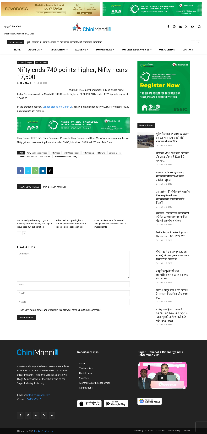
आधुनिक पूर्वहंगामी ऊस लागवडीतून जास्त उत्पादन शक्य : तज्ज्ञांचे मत (172, 274)
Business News (41, 62)
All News (21, 62)
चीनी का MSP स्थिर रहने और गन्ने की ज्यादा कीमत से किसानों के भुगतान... (172, 157)
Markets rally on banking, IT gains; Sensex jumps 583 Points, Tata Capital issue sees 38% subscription (34, 223)
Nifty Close (55, 153)
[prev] (193, 42)
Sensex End (45, 156)
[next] (198, 42)
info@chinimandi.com (38, 394)
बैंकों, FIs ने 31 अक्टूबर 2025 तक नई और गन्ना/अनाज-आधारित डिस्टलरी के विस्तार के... (172, 255)
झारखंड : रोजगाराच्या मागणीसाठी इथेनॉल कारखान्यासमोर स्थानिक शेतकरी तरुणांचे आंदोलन (172, 217)
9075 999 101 (35, 399)
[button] (199, 27)
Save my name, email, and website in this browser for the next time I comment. (61, 310)
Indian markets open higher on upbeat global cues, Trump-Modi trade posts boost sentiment (71, 223)
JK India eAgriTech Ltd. (44, 431)
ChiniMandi (25, 83)
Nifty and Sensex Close (37, 153)
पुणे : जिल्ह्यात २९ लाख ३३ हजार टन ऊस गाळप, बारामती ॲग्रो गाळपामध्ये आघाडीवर (64, 42)
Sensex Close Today (28, 156)
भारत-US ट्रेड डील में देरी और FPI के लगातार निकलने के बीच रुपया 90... (172, 294)
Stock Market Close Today (65, 156)
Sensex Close (115, 153)
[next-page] (24, 233)
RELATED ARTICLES (29, 187)
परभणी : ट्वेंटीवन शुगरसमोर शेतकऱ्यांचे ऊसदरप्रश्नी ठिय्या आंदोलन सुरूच (170, 176)
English (30, 62)
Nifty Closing (88, 153)
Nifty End (101, 153)
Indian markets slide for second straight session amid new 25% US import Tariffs (110, 223)
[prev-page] (19, 233)
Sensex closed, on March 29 (57, 106)
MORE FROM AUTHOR (54, 187)
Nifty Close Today (71, 153)
